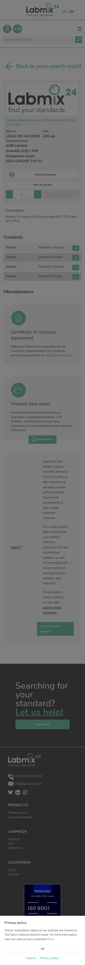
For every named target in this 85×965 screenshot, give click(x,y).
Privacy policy (49, 958)
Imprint (31, 958)
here (51, 939)
